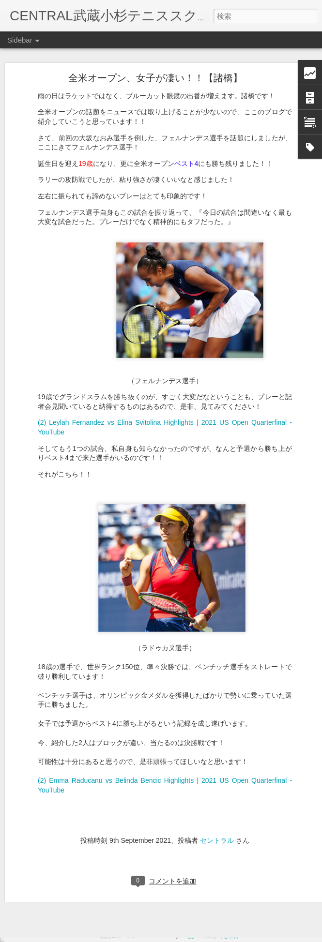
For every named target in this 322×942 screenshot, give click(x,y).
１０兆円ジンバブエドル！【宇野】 (70, 864)
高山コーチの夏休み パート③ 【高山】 (79, 908)
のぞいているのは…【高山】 (61, 886)
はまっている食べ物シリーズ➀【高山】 (75, 842)
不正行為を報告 (220, 936)
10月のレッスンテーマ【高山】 (65, 821)
